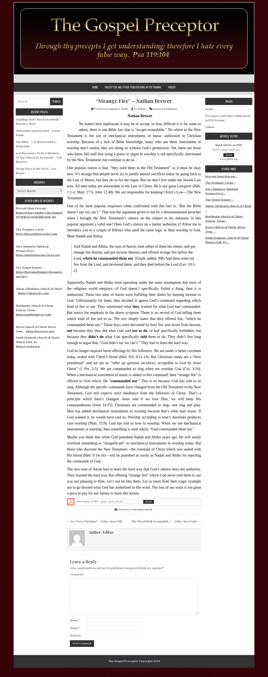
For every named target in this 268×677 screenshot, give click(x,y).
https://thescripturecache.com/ (37, 234)
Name (75, 620)
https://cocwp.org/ (28, 346)
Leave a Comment (165, 108)
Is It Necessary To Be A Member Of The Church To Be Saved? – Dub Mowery (39, 158)
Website (75, 635)
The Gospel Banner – (219, 199)
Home (95, 87)
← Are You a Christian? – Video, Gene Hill (94, 521)
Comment (77, 574)
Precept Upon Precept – (221, 176)
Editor (142, 108)
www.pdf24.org (229, 159)
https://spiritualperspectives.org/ (38, 255)
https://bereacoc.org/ (40, 331)
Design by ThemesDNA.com (134, 671)
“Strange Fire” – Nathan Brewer (134, 101)
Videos (172, 87)
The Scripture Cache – (220, 182)
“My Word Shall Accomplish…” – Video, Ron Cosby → (166, 521)
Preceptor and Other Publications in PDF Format (133, 87)
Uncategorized (141, 509)
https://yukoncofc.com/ (33, 293)
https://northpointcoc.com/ (34, 314)
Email (75, 628)
